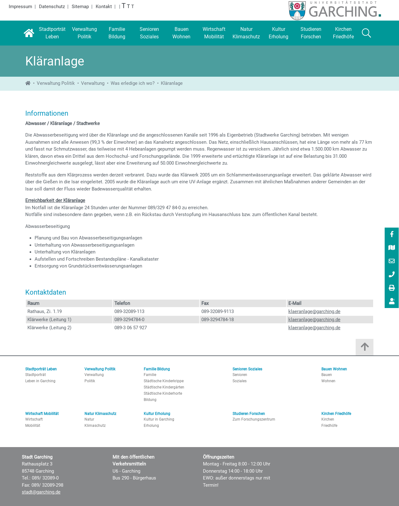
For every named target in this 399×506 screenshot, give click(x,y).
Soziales (240, 381)
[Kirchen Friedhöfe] (343, 33)
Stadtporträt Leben (41, 369)
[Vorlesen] (392, 301)
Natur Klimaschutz (100, 414)
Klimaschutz (95, 425)
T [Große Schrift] (128, 6)
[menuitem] (392, 234)
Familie (150, 375)
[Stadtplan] (392, 248)
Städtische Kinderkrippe (164, 381)
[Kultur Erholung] (278, 33)
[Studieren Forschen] (311, 33)
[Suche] (366, 33)
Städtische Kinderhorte (163, 393)
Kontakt (104, 6)
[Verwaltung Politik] (84, 33)
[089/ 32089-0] (392, 275)
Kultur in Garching (159, 419)
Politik (89, 381)
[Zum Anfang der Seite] (364, 348)
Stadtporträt (35, 375)
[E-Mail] (392, 261)
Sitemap (80, 6)
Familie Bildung (157, 369)
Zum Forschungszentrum (254, 419)
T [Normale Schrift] (132, 6)
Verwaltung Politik (56, 83)
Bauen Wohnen (334, 369)
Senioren (240, 375)
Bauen (326, 375)
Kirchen (327, 419)
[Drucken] (392, 288)
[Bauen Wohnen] (182, 33)
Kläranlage (172, 83)
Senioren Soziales (247, 369)
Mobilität (32, 425)
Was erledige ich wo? (133, 83)
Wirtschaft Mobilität (42, 414)
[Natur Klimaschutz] (246, 33)
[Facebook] (392, 235)
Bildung (150, 400)
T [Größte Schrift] (124, 6)
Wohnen (328, 381)
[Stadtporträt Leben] (52, 33)
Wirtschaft (34, 419)
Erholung (151, 425)
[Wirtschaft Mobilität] (214, 33)
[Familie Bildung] (117, 33)
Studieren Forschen (249, 414)
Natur (89, 419)
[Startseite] (29, 33)
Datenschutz (52, 6)
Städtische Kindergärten (164, 387)
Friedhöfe (329, 425)
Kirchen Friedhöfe (336, 414)
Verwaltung (92, 83)
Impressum (20, 6)
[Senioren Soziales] (149, 33)
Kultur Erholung (157, 414)
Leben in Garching (40, 381)
